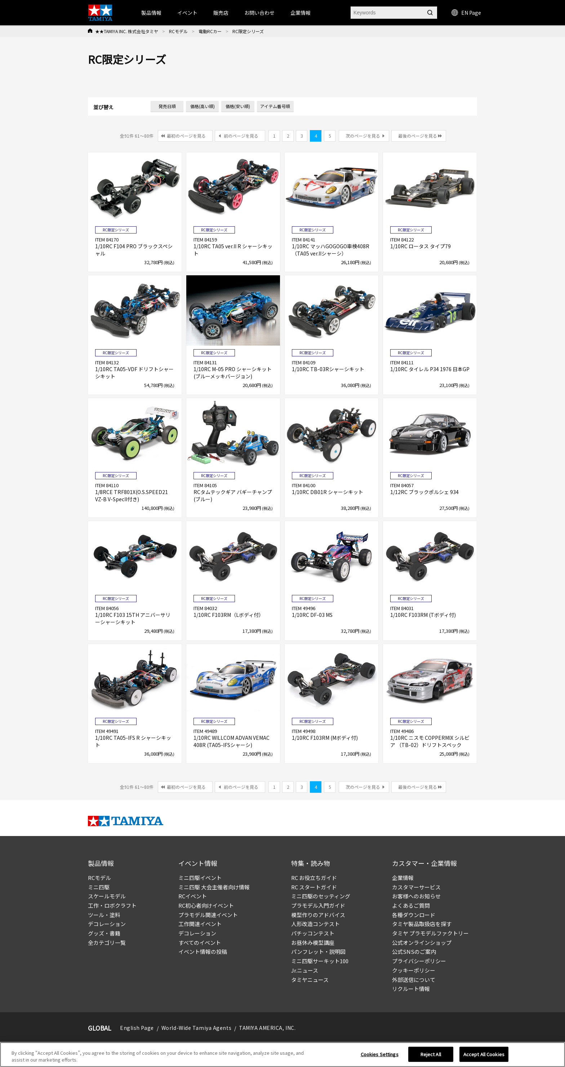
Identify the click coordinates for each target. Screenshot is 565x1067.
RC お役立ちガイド (314, 877)
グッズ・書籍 (104, 933)
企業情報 (403, 877)
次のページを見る (363, 136)
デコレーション (107, 924)
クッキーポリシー (413, 970)
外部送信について (413, 979)
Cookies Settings (380, 1057)
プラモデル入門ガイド (318, 905)
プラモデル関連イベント (208, 915)
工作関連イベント (200, 924)
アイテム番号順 (275, 106)
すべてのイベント (199, 942)
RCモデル (178, 31)
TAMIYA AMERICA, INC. (267, 1027)
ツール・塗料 (104, 915)
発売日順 (167, 106)
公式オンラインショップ (421, 942)
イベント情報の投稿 (202, 951)
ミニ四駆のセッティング (320, 896)
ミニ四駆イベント (200, 877)
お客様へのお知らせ (416, 896)
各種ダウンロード (413, 915)
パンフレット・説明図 (318, 951)
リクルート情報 (411, 988)
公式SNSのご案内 (414, 951)
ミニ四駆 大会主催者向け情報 (214, 887)
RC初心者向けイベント (206, 905)
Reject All (431, 1057)
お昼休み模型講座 (312, 942)
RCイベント (192, 896)
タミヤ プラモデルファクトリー (430, 933)
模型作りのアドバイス (318, 915)
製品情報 (151, 12)
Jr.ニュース (304, 970)
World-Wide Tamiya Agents (196, 1027)
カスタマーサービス (416, 887)
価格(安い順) (238, 106)
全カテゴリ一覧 (107, 942)
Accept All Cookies (483, 1057)
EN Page (466, 12)
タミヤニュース (310, 979)
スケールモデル (107, 896)
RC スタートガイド (314, 887)
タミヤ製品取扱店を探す (421, 924)
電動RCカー (210, 31)
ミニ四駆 (99, 887)
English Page (137, 1027)
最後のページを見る (417, 136)
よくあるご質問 (411, 905)
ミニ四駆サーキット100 (319, 961)
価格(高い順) (202, 106)
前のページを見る (241, 136)
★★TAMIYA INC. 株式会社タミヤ (126, 31)
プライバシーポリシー (419, 961)
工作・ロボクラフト (112, 905)
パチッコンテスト (312, 933)
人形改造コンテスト (315, 924)
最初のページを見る (186, 136)
